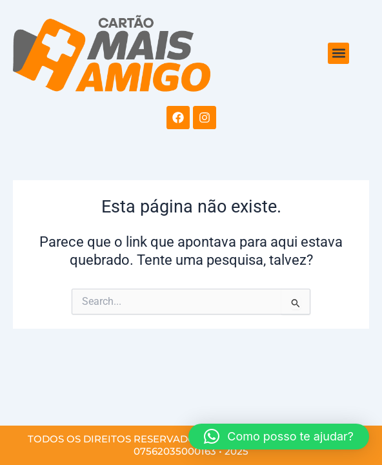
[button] (338, 53)
